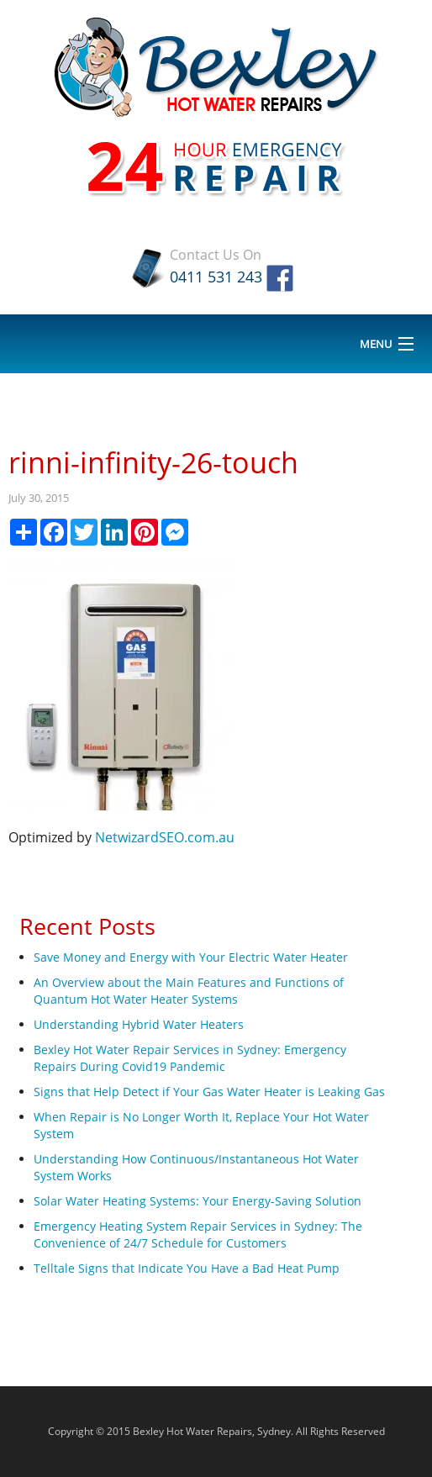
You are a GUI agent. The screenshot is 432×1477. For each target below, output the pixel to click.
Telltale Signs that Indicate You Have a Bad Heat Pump (187, 1268)
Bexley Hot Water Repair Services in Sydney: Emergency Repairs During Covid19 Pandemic (190, 1058)
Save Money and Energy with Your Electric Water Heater (191, 957)
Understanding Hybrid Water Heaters (139, 1024)
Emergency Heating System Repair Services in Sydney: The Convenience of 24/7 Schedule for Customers (198, 1234)
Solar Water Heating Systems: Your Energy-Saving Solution (197, 1201)
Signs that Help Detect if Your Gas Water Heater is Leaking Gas (209, 1092)
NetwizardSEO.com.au (164, 837)
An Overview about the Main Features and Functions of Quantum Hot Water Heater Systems (189, 990)
